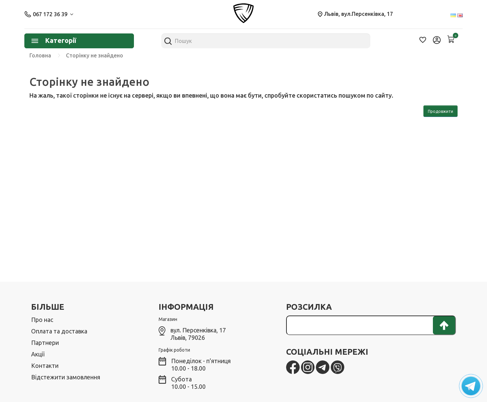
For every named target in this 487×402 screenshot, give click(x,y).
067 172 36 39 (48, 14)
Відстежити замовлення (65, 377)
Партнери (45, 342)
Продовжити (440, 111)
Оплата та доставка (59, 331)
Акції (37, 354)
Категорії (53, 40)
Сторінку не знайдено (94, 55)
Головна (40, 55)
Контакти (45, 365)
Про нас (42, 319)
